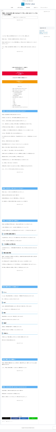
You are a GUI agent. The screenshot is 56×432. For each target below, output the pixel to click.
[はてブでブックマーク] (24, 421)
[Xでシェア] (6, 421)
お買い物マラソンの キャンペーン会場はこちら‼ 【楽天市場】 (20, 73)
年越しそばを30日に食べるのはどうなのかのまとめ (20, 109)
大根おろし (14, 106)
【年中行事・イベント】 (43, 33)
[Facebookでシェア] (15, 421)
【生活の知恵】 (42, 30)
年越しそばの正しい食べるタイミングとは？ (19, 91)
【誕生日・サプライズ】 (43, 32)
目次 (18, 87)
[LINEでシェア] (33, 421)
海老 (13, 103)
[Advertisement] (20, 27)
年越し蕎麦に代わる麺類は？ (16, 108)
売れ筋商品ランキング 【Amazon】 (20, 83)
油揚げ (14, 105)
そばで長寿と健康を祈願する (17, 94)
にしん (14, 100)
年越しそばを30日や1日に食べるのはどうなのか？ (20, 89)
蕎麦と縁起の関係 (15, 97)
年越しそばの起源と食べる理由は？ (17, 92)
